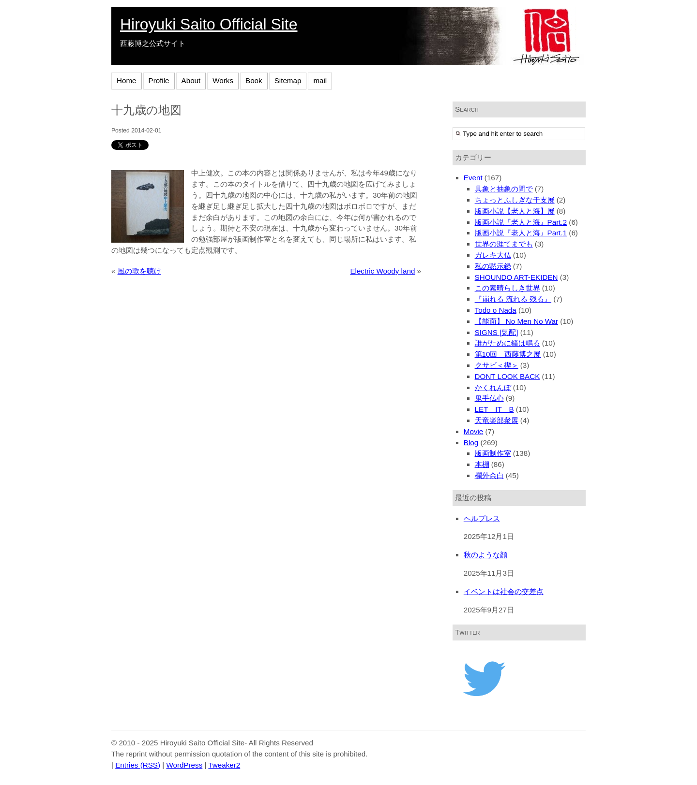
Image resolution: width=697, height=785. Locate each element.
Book (253, 80)
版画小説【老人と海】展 (515, 211)
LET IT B (494, 409)
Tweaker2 (224, 765)
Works (222, 80)
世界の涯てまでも (504, 244)
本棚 (482, 464)
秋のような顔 (485, 555)
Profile (159, 80)
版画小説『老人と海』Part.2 (521, 222)
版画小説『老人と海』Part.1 (521, 233)
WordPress (184, 765)
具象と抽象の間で (504, 189)
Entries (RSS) (137, 765)
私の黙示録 (493, 266)
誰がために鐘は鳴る (507, 343)
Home (126, 80)
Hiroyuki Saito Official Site (208, 24)
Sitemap (288, 80)
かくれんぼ (493, 387)
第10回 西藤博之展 (508, 354)
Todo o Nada (495, 310)
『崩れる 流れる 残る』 (513, 299)
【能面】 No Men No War (517, 321)
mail (320, 80)
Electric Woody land (382, 271)
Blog (471, 442)
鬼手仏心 (489, 398)
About (191, 80)
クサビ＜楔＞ (496, 365)
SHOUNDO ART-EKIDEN (516, 277)
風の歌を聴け (139, 271)
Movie (474, 431)
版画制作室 (493, 453)
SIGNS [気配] (496, 332)
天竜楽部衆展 (496, 420)
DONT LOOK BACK (507, 376)
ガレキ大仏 (493, 255)
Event (473, 178)
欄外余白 (489, 475)
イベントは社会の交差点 (504, 591)
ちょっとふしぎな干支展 (515, 200)
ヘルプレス (482, 518)
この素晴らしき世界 (507, 288)
